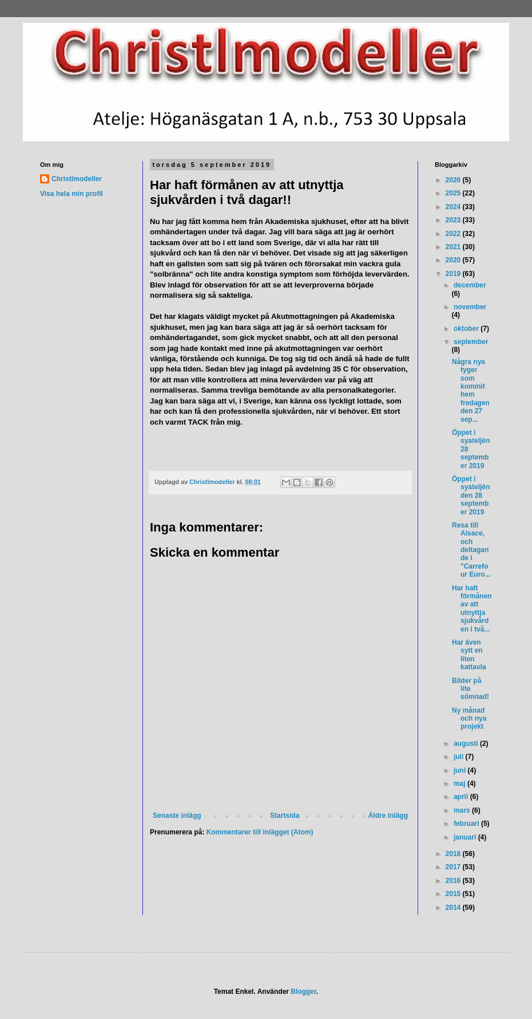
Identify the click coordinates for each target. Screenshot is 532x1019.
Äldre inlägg (388, 816)
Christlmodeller (76, 179)
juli (460, 757)
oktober (467, 329)
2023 (454, 220)
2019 (454, 274)
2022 (454, 234)
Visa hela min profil (71, 194)
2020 (454, 260)
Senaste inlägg (177, 816)
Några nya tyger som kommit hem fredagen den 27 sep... (471, 390)
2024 (454, 207)
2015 (454, 894)
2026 (454, 180)
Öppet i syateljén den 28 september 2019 (471, 495)
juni (461, 770)
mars (463, 810)
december (470, 285)
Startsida (284, 816)
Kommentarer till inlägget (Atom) (260, 832)
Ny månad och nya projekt (469, 718)
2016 (454, 881)
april (462, 797)
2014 (454, 908)
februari (467, 824)
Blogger (303, 992)
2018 (454, 854)
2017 (454, 867)
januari (466, 837)
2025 (454, 193)
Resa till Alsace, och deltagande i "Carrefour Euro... (471, 549)
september (471, 342)
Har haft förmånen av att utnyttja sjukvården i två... (472, 608)
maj (460, 784)
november (470, 307)
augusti (467, 744)
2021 (454, 247)
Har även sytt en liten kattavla (469, 654)
